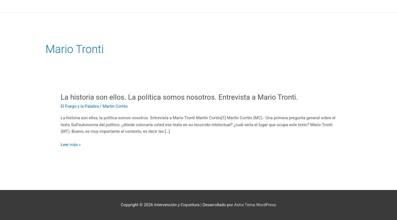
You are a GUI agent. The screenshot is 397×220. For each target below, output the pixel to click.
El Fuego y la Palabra (80, 106)
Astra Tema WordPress (255, 204)
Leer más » (71, 144)
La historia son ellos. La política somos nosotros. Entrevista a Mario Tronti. (179, 97)
